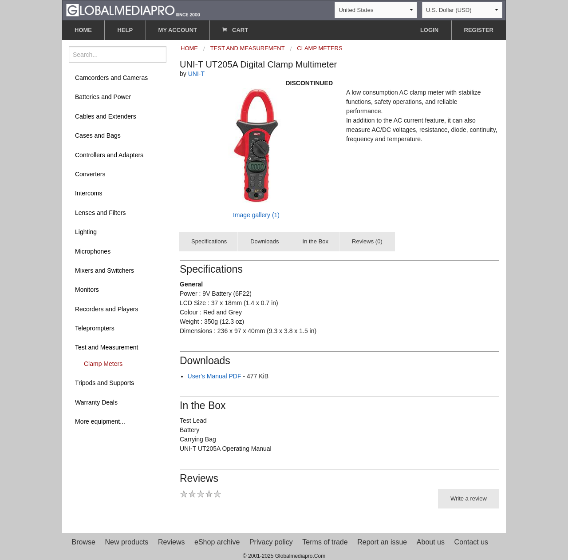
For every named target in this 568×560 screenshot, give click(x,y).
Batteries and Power (103, 96)
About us (431, 542)
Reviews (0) (367, 241)
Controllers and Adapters (109, 155)
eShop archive (217, 542)
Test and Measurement (106, 347)
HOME (83, 30)
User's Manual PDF (214, 376)
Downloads (264, 241)
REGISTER (478, 30)
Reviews (171, 542)
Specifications (209, 241)
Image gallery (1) (256, 214)
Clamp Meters (103, 363)
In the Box (316, 241)
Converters (90, 174)
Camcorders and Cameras (111, 77)
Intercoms (88, 193)
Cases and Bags (98, 135)
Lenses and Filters (100, 212)
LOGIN (429, 30)
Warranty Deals (96, 402)
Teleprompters (94, 328)
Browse (83, 542)
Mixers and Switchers (104, 270)
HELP (125, 30)
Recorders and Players (106, 309)
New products (127, 542)
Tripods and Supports (104, 382)
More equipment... (100, 421)
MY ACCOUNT (177, 30)
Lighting (86, 231)
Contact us (471, 542)
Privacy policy (271, 542)
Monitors (87, 289)
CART (235, 30)
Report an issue (382, 542)
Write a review (468, 498)
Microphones (92, 251)
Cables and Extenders (105, 116)
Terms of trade (324, 542)
